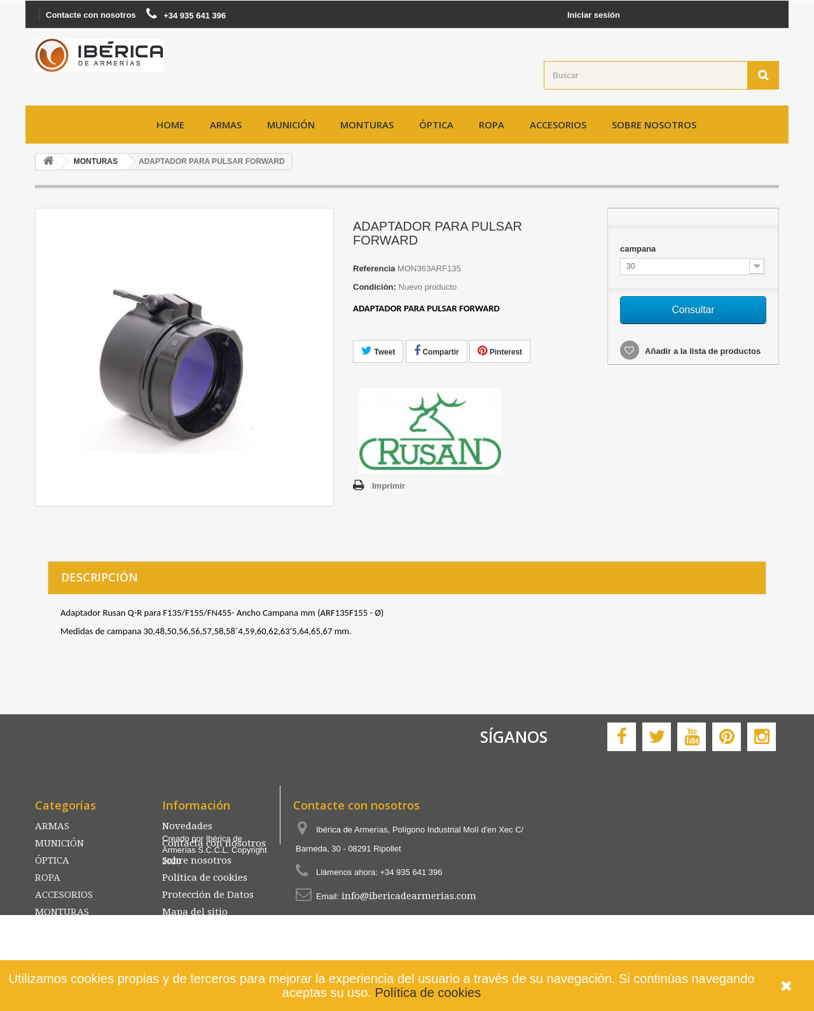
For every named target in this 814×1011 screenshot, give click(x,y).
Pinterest (500, 350)
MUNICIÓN (291, 124)
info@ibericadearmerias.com (408, 896)
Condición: (374, 287)
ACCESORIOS (558, 124)
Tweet (378, 350)
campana (639, 249)
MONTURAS (367, 124)
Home (170, 124)
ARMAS (226, 124)
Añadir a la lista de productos (702, 351)
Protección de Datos (208, 894)
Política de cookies (428, 993)
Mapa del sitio (195, 912)
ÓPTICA (436, 124)
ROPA (491, 124)
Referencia (374, 268)
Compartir (436, 350)
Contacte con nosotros (91, 15)
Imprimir (388, 486)
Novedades (187, 826)
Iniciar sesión (593, 15)
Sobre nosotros (654, 124)
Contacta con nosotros (214, 843)
